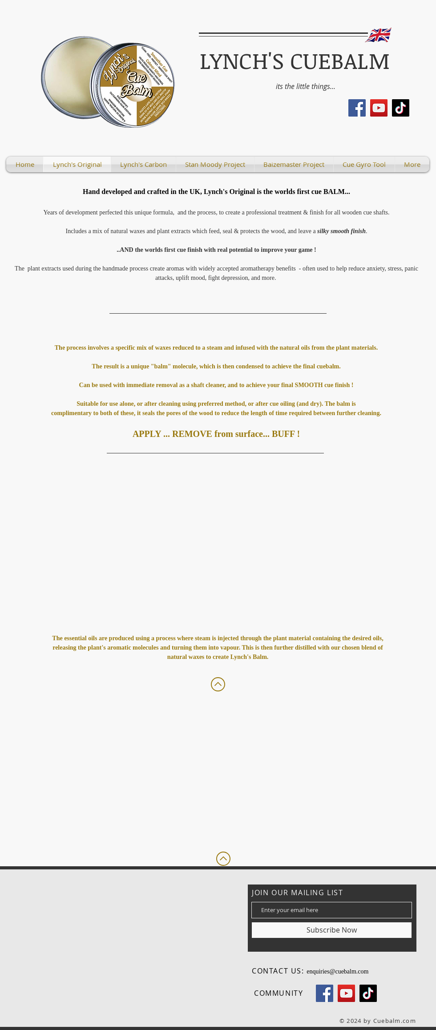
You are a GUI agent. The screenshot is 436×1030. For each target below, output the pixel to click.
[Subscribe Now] (331, 930)
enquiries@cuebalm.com (337, 971)
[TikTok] (400, 108)
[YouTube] (379, 108)
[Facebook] (357, 108)
